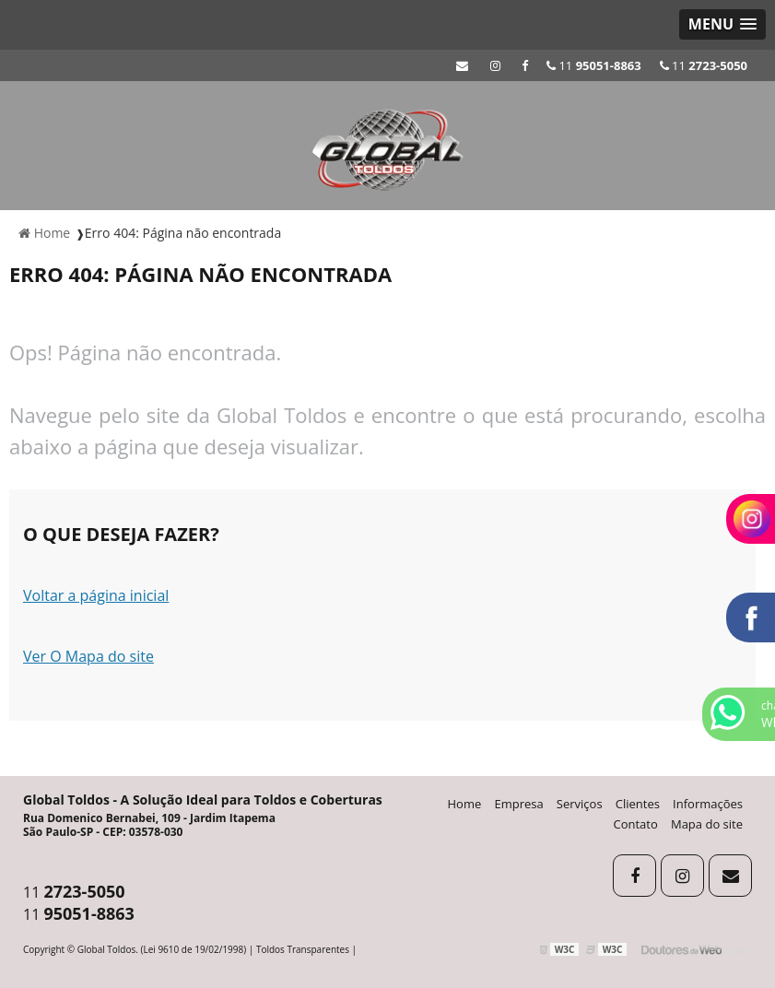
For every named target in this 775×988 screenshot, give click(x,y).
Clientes (638, 803)
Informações (708, 803)
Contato (636, 824)
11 (703, 65)
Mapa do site (707, 824)
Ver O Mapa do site (88, 656)
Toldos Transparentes (302, 949)
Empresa (518, 803)
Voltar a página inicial (96, 595)
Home (465, 803)
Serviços (580, 803)
